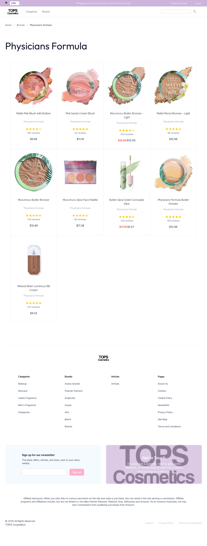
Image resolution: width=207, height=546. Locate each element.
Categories (31, 11)
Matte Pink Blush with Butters (33, 113)
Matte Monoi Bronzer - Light (173, 113)
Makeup (22, 383)
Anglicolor (70, 398)
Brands (46, 11)
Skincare (22, 390)
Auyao (68, 405)
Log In (198, 3)
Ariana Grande (72, 383)
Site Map (162, 419)
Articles (115, 383)
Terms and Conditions (169, 426)
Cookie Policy (165, 398)
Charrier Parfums (73, 390)
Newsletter (163, 405)
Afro (67, 412)
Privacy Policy (165, 412)
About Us (163, 383)
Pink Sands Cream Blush (80, 113)
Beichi (68, 419)
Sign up (76, 472)
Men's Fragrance (27, 405)
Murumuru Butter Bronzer (33, 199)
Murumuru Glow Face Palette (80, 199)
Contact (162, 390)
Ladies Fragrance (27, 398)
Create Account (179, 3)
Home (8, 25)
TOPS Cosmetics (15, 524)
